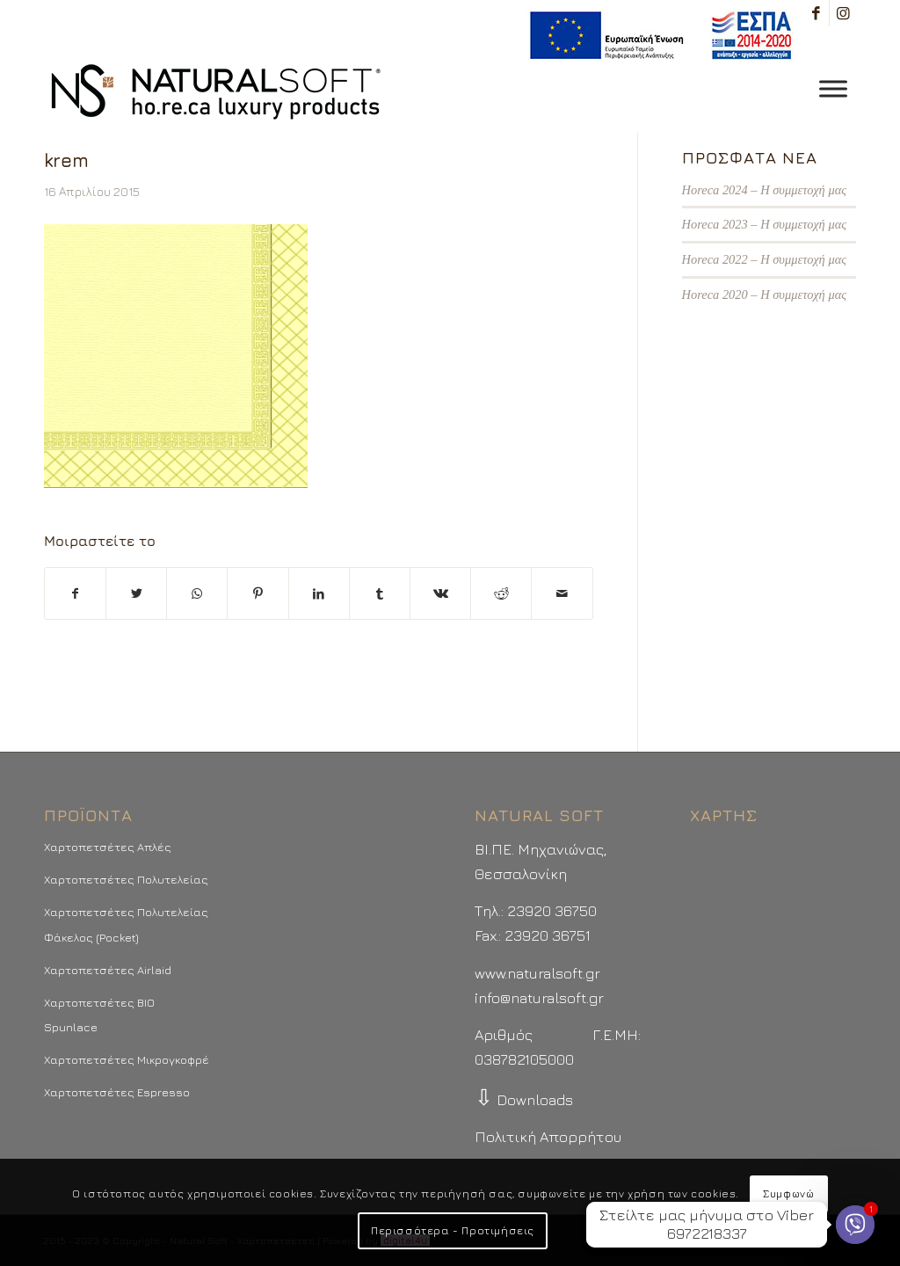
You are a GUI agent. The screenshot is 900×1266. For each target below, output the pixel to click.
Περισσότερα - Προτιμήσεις (452, 1230)
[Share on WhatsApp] (197, 593)
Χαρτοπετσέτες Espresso (117, 1092)
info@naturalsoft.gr (539, 998)
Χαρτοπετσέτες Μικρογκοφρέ (126, 1059)
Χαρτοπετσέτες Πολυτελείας (126, 879)
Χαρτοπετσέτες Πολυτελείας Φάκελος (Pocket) (126, 924)
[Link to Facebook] (816, 13)
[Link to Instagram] (843, 13)
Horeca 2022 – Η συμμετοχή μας (764, 259)
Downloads (524, 1100)
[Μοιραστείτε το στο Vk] (440, 593)
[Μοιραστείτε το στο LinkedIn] (319, 593)
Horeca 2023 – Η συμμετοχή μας (764, 224)
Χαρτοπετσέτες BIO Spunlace (99, 1014)
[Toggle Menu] (833, 88)
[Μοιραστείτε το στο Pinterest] (257, 593)
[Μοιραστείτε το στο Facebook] (75, 593)
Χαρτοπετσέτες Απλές (107, 847)
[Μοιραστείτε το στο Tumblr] (380, 593)
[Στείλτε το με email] (562, 593)
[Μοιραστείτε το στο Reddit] (501, 593)
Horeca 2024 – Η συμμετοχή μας (764, 190)
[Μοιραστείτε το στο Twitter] (136, 593)
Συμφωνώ (788, 1193)
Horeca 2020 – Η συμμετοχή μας (764, 294)
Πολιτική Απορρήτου (548, 1137)
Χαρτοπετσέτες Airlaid (107, 970)
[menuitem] (656, 35)
